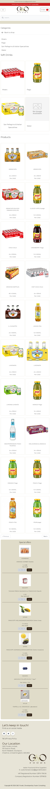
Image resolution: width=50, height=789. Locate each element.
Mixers (3, 39)
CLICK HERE (35, 4)
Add (29, 570)
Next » (46, 536)
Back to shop (7, 32)
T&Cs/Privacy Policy (9, 739)
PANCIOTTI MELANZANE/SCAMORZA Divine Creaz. (25, 620)
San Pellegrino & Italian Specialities (15, 46)
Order (44, 10)
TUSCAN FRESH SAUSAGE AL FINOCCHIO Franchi (25, 591)
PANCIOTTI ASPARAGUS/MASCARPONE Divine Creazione (25, 650)
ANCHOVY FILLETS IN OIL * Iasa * (25, 679)
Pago (3, 43)
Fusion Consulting (39, 785)
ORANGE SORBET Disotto (25, 562)
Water (3, 50)
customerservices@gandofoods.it (25, 1)
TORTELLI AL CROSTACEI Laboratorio (25, 707)
